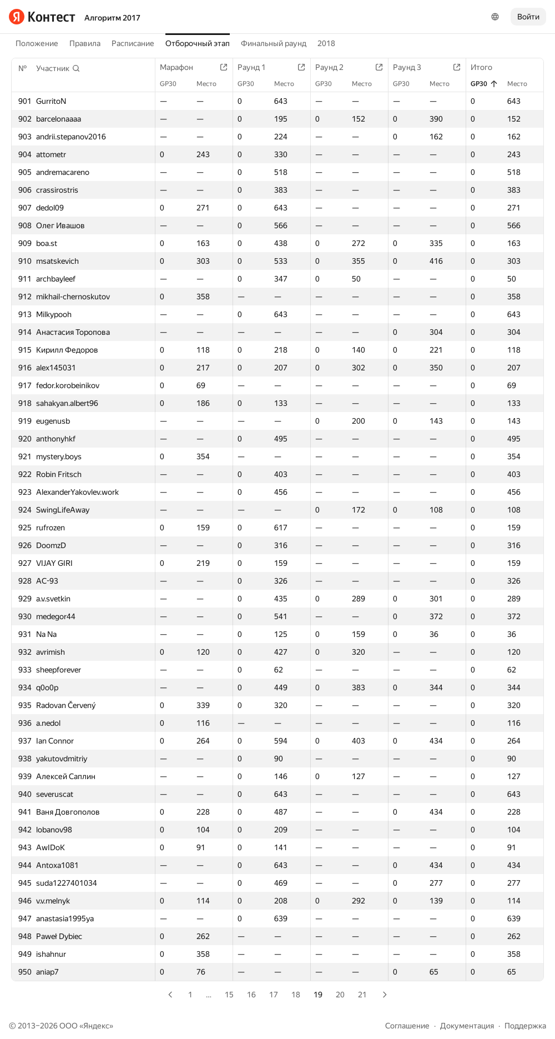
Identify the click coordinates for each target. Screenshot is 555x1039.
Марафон (182, 67)
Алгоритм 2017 (112, 17)
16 (251, 994)
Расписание (133, 43)
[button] (58, 68)
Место (212, 83)
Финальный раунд (273, 43)
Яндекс (96, 1025)
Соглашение (407, 1025)
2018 (326, 43)
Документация (467, 1025)
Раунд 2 (335, 67)
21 (362, 994)
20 (340, 994)
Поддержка (525, 1025)
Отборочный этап (197, 43)
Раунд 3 (412, 67)
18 (295, 994)
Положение (37, 43)
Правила (84, 43)
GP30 (174, 83)
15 (229, 994)
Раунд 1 (257, 67)
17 (273, 994)
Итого (487, 67)
